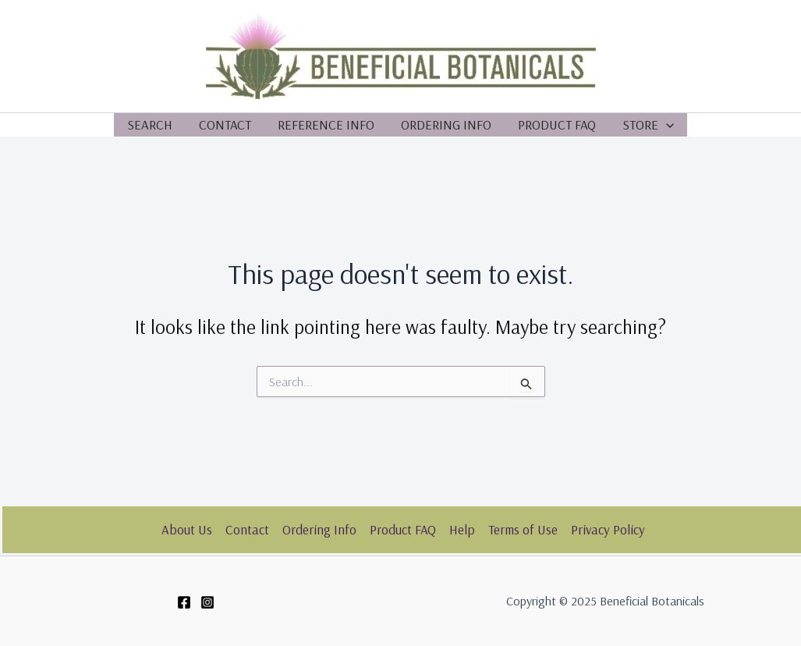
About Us (186, 529)
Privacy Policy (608, 529)
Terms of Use (523, 529)
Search (149, 124)
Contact (225, 124)
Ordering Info (446, 124)
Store (648, 125)
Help (462, 529)
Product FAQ (557, 124)
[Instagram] (207, 602)
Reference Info (326, 124)
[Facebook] (184, 602)
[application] (666, 125)
